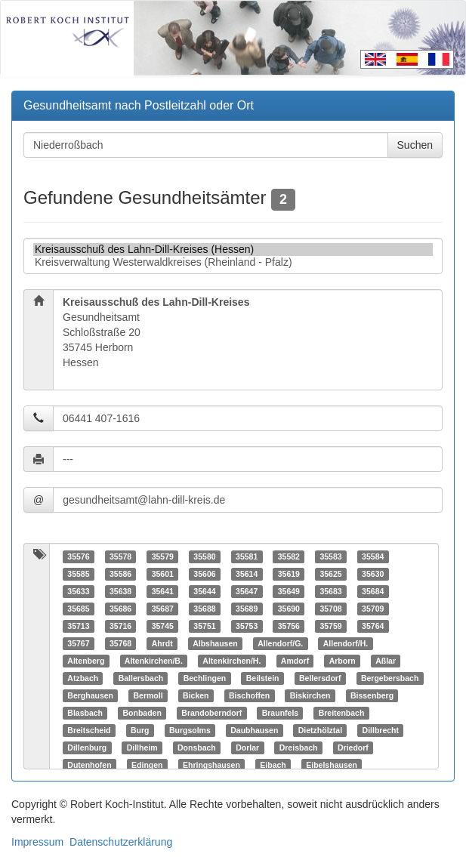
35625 (330, 573)
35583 (330, 556)
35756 (289, 625)
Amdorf (295, 660)
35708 (330, 608)
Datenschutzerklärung (120, 842)
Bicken (195, 695)
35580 (204, 556)
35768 (120, 643)
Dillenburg (86, 747)
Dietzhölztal (320, 730)
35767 (78, 643)
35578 (120, 556)
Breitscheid (88, 730)
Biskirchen (310, 695)
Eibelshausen (331, 764)
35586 (120, 573)
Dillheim (142, 747)
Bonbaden (141, 712)
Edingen (146, 764)
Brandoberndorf (211, 712)
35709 (373, 608)
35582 (289, 556)
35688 (204, 608)
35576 (78, 556)
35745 (163, 625)
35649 (289, 591)
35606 (204, 573)
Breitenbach (342, 712)
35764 (373, 625)
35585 (78, 573)
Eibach (272, 764)
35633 (78, 591)
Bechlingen (205, 678)
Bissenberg (371, 695)
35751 (204, 625)
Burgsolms (190, 730)
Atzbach (82, 678)
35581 (247, 556)
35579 (163, 556)
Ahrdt (162, 643)
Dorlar (247, 747)
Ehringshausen (211, 764)
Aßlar (385, 660)
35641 (163, 591)
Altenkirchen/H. (231, 660)
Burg (140, 730)
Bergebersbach (389, 678)
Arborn (342, 660)
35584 (373, 556)
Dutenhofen (89, 764)
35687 (163, 608)
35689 (247, 608)
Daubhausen (254, 730)
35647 (247, 591)
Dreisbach (298, 747)
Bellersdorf (320, 678)
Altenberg (85, 660)
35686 (120, 608)
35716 (120, 625)
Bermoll (147, 695)
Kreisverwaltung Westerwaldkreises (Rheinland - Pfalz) (233, 262)
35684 (373, 591)
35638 (120, 591)
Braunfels (280, 712)
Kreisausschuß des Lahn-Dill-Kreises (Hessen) (233, 249)
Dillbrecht (381, 730)
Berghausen (90, 695)
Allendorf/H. (346, 643)
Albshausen (215, 643)
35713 (78, 625)
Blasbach (85, 712)
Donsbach (196, 747)
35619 (289, 573)
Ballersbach (141, 678)
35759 (330, 625)
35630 (373, 573)
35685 (78, 608)
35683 (330, 591)
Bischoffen (249, 695)
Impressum (37, 842)
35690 (289, 608)
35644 (204, 591)
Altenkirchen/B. (154, 660)
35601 (163, 573)
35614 (247, 573)
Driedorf (353, 747)
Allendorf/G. (280, 643)
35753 (247, 625)
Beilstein (262, 678)
